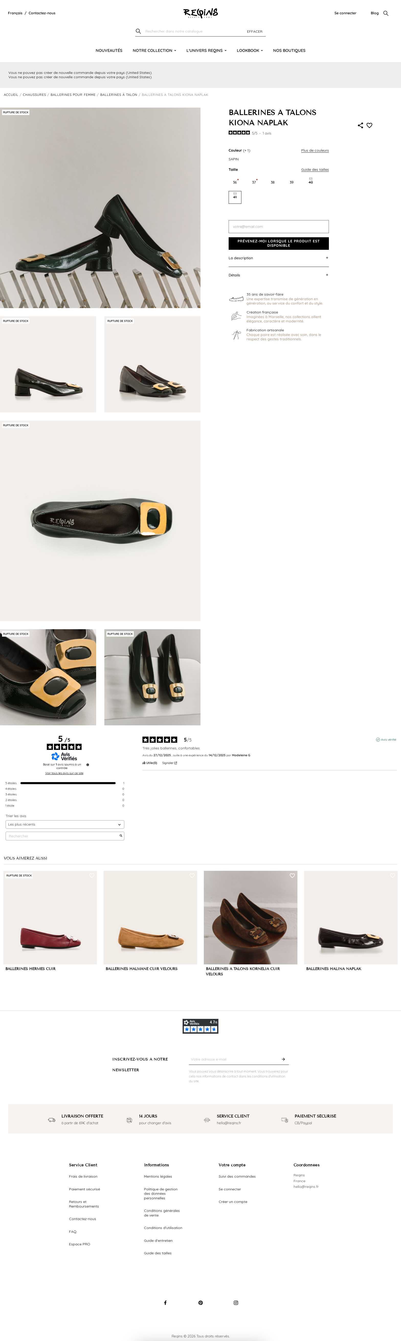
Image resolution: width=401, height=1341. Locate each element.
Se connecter (346, 13)
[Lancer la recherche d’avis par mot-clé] (121, 836)
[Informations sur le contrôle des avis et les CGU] (88, 765)
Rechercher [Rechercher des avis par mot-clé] (62, 836)
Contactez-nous (42, 13)
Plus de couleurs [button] (315, 150)
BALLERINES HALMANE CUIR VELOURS (141, 969)
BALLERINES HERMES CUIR (30, 969)
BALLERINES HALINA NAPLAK (333, 969)
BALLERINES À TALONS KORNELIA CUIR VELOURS (243, 971)
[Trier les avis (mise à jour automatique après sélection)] (65, 824)
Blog (375, 13)
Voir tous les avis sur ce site (64, 773)
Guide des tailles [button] (315, 169)
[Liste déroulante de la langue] (15, 13)
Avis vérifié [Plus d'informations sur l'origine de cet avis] (388, 739)
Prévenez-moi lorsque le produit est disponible (279, 243)
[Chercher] (200, 32)
